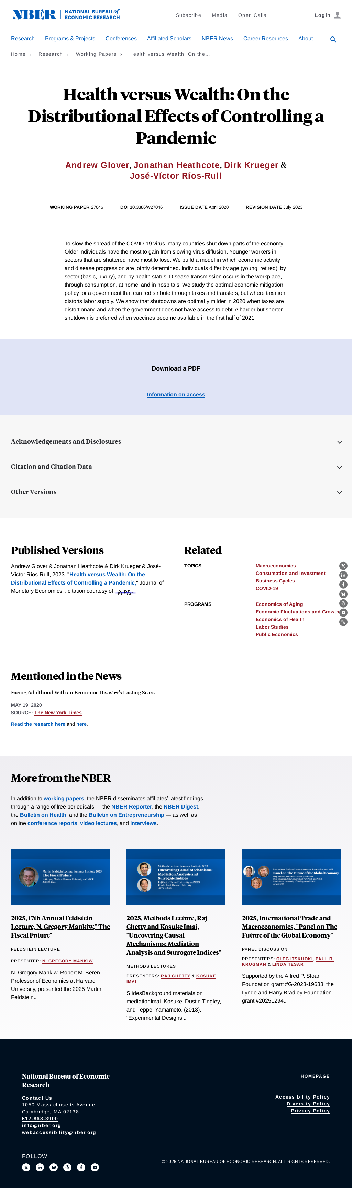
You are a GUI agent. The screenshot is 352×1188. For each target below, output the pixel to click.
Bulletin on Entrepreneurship (126, 815)
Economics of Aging (279, 604)
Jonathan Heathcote (177, 165)
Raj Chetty (175, 976)
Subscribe (188, 15)
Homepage (315, 1076)
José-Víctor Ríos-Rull (176, 175)
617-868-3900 (40, 1118)
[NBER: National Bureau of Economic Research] (71, 18)
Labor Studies (272, 627)
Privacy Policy (310, 1110)
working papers (64, 798)
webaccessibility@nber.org (59, 1132)
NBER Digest (181, 807)
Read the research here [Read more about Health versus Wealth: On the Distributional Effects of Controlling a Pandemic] (38, 724)
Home (18, 54)
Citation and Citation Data (51, 466)
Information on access (176, 394)
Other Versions (33, 492)
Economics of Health (280, 619)
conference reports (52, 823)
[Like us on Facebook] (81, 1167)
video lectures (98, 823)
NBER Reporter (131, 807)
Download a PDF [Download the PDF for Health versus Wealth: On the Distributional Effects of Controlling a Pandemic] (176, 368)
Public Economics (277, 634)
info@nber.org (41, 1125)
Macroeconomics (276, 565)
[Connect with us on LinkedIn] (40, 1167)
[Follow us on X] (26, 1167)
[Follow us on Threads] (67, 1167)
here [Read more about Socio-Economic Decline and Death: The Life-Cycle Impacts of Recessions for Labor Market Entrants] (81, 724)
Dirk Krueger (251, 165)
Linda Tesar (288, 964)
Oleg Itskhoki (294, 958)
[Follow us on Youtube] (95, 1167)
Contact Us (37, 1098)
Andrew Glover (97, 165)
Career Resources (265, 38)
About (305, 38)
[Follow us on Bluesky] (54, 1167)
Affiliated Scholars (169, 38)
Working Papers (96, 54)
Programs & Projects (70, 38)
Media (220, 15)
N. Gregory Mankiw (67, 961)
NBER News (217, 38)
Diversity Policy (308, 1103)
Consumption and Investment (291, 573)
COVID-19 (267, 588)
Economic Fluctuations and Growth (297, 611)
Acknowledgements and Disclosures (66, 441)
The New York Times (58, 712)
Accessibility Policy (302, 1097)
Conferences (121, 38)
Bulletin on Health (43, 815)
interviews (143, 823)
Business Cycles (275, 581)
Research (23, 38)
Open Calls (252, 15)
